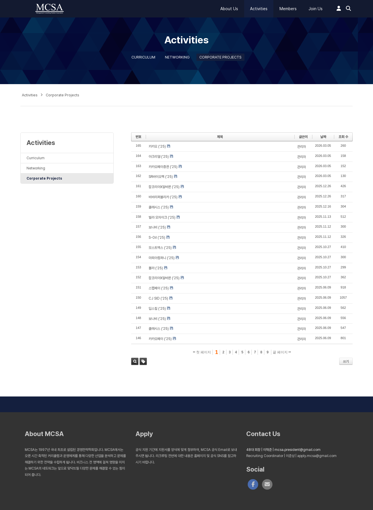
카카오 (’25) (157, 146)
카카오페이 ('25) (160, 339)
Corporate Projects (220, 57)
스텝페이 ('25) (159, 288)
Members (288, 8)
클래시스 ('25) (159, 329)
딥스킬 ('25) (157, 309)
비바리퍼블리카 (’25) (163, 197)
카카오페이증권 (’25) (163, 167)
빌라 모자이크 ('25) (162, 217)
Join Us (316, 8)
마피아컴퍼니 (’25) (162, 258)
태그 (143, 361)
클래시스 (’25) (159, 207)
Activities (259, 8)
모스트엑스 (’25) (160, 248)
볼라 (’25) (156, 268)
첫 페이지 (202, 352)
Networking (177, 57)
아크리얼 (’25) (159, 157)
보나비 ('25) (157, 227)
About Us (229, 8)
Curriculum (143, 57)
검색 (134, 361)
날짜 (323, 137)
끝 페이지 (282, 352)
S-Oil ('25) (157, 237)
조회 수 (343, 137)
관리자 (301, 147)
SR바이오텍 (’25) (161, 177)
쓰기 (346, 362)
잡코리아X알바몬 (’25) (164, 187)
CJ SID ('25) (158, 298)
